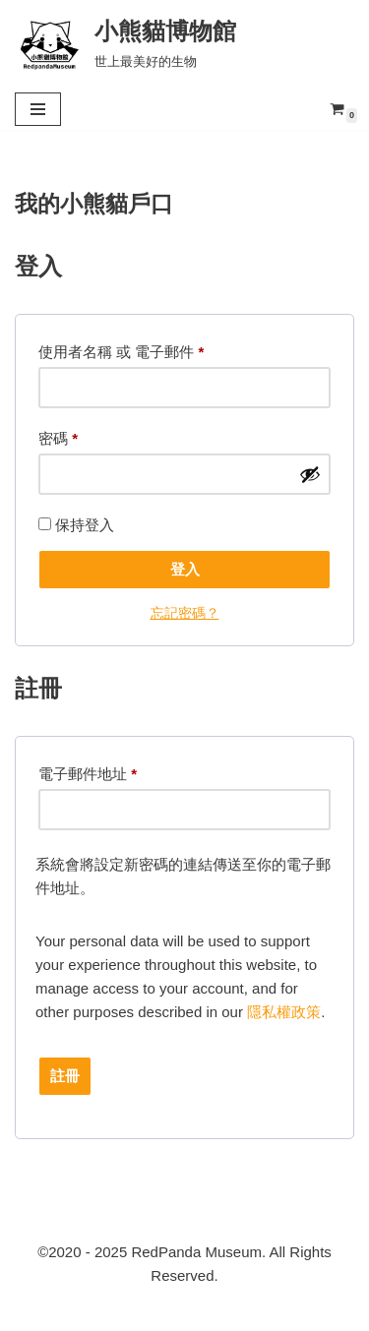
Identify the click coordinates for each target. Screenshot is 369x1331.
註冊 (65, 1075)
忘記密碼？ (185, 613)
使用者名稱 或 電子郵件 (121, 352)
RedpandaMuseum (93, 1310)
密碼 (58, 439)
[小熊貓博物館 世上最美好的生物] (125, 43)
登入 (185, 569)
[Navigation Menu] (38, 109)
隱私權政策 (284, 1011)
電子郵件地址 (87, 774)
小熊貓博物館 (294, 1310)
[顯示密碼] (310, 474)
